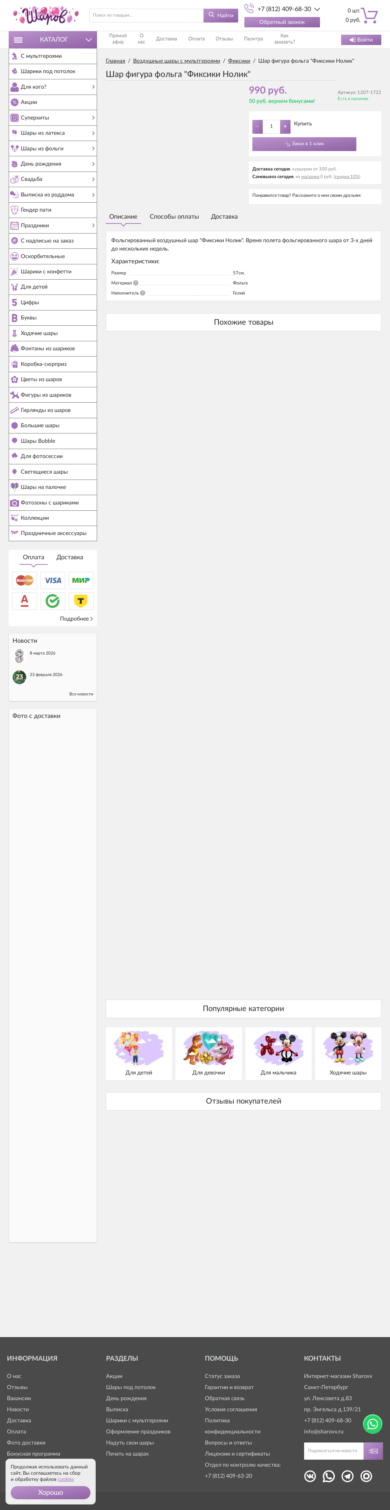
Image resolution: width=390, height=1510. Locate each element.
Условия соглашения (231, 1409)
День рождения (126, 1398)
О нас (143, 39)
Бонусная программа (33, 1454)
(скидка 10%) (347, 177)
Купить (303, 123)
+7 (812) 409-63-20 (228, 1476)
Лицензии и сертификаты (237, 1454)
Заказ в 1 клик (308, 143)
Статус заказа (222, 1376)
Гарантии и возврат (229, 1387)
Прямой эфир (119, 39)
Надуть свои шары (130, 1443)
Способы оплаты (174, 217)
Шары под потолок (131, 1387)
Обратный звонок (282, 22)
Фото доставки (26, 1443)
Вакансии (19, 1398)
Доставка (70, 630)
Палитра (229, 39)
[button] (50, 1492)
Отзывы (207, 39)
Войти (361, 40)
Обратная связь (225, 1398)
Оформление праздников (138, 1431)
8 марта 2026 (42, 726)
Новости (18, 1409)
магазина (310, 177)
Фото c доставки (36, 789)
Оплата (33, 630)
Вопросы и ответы (228, 1443)
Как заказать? (257, 39)
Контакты (287, 39)
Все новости (81, 767)
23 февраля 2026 (46, 747)
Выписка (117, 1409)
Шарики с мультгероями (137, 1420)
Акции (114, 1376)
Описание (123, 217)
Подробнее (77, 691)
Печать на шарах (127, 1454)
